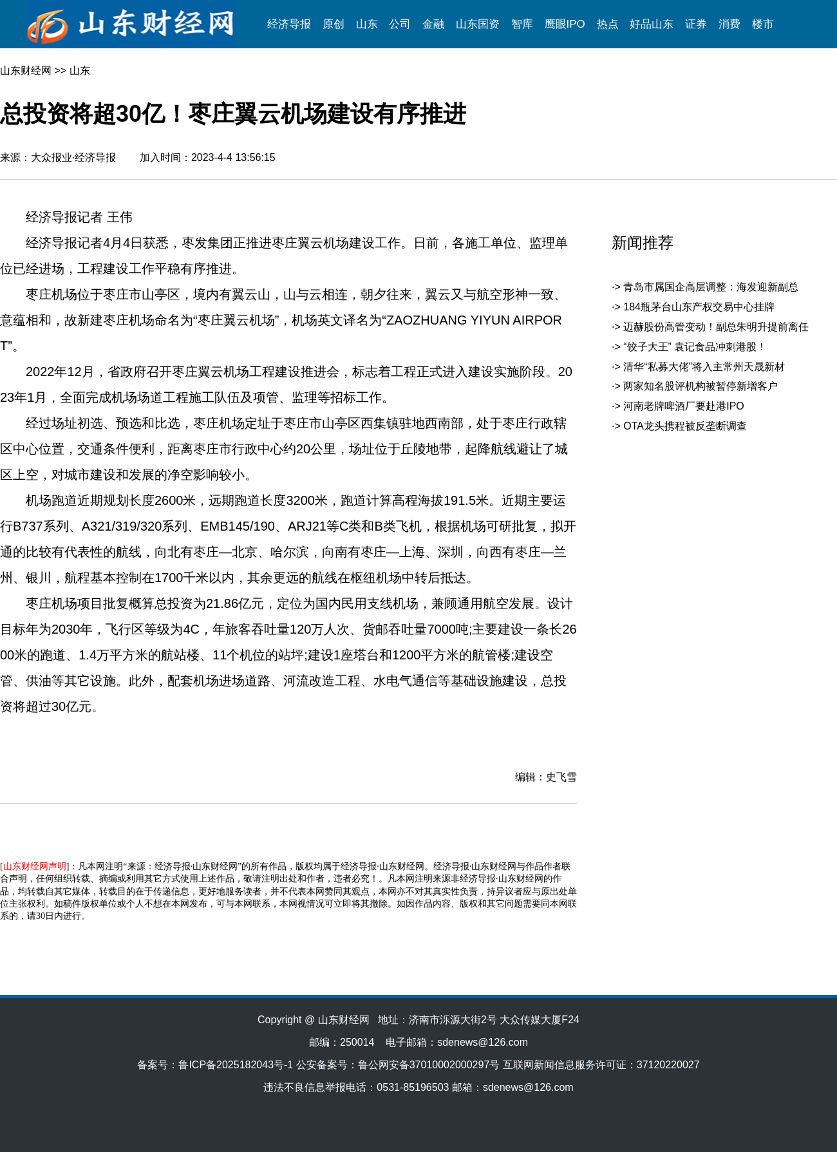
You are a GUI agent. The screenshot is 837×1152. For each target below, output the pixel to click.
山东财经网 (26, 70)
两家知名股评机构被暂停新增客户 (700, 386)
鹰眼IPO (565, 24)
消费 (729, 24)
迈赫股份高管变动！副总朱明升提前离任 (716, 326)
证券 (696, 24)
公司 (400, 24)
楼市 (763, 24)
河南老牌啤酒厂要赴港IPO (683, 406)
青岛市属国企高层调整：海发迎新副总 (710, 286)
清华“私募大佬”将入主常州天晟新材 (704, 366)
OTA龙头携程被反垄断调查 (685, 425)
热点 (608, 24)
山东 (367, 24)
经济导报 (289, 24)
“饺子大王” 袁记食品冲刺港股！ (695, 346)
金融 (433, 24)
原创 (333, 24)
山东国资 (478, 24)
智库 (522, 24)
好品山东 (651, 24)
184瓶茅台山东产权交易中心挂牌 (699, 306)
